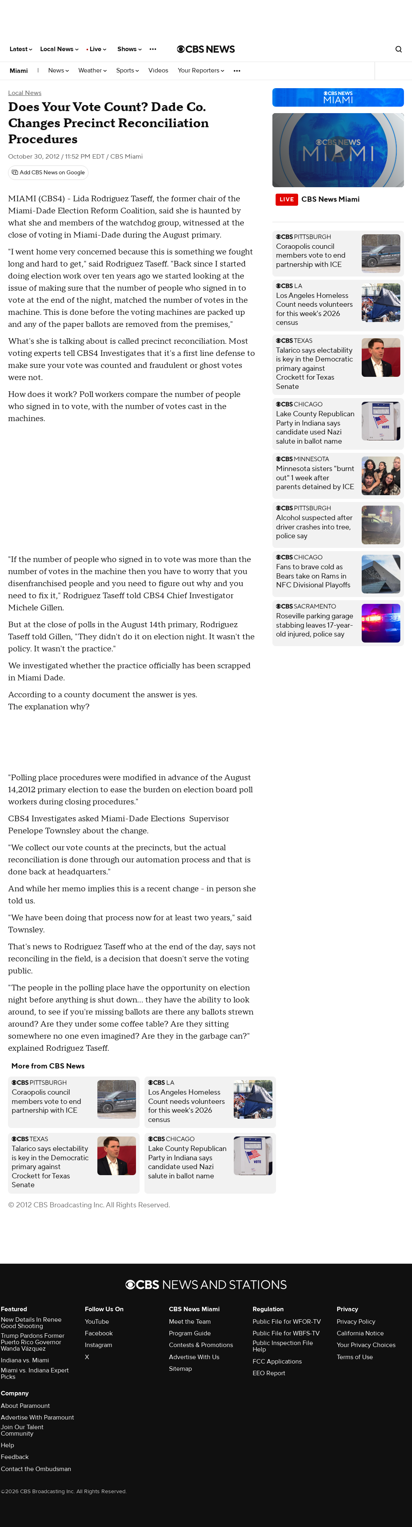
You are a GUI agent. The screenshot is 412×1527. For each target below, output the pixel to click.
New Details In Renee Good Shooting (31, 1322)
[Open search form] (398, 49)
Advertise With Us (194, 1357)
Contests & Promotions (201, 1345)
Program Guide (190, 1333)
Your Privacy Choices (366, 1345)
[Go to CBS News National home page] (206, 49)
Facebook (99, 1333)
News (58, 70)
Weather (92, 70)
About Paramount (25, 1406)
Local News (59, 49)
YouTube (97, 1321)
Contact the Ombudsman (36, 1469)
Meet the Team (190, 1321)
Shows (129, 49)
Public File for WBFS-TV (286, 1333)
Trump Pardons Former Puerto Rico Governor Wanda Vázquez (32, 1342)
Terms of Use (355, 1357)
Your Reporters (201, 70)
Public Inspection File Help (283, 1346)
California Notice (360, 1333)
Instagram (98, 1345)
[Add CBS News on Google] (48, 172)
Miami (19, 71)
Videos (158, 70)
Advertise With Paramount (37, 1417)
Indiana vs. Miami (25, 1360)
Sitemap (180, 1369)
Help (7, 1445)
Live (98, 49)
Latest (21, 49)
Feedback (15, 1457)
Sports (127, 70)
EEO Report (269, 1373)
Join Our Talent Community (22, 1430)
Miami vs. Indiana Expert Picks (35, 1373)
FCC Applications (277, 1361)
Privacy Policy (356, 1321)
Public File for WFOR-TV (287, 1321)
